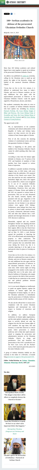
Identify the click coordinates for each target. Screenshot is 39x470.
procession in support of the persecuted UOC (20, 357)
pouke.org (25, 76)
